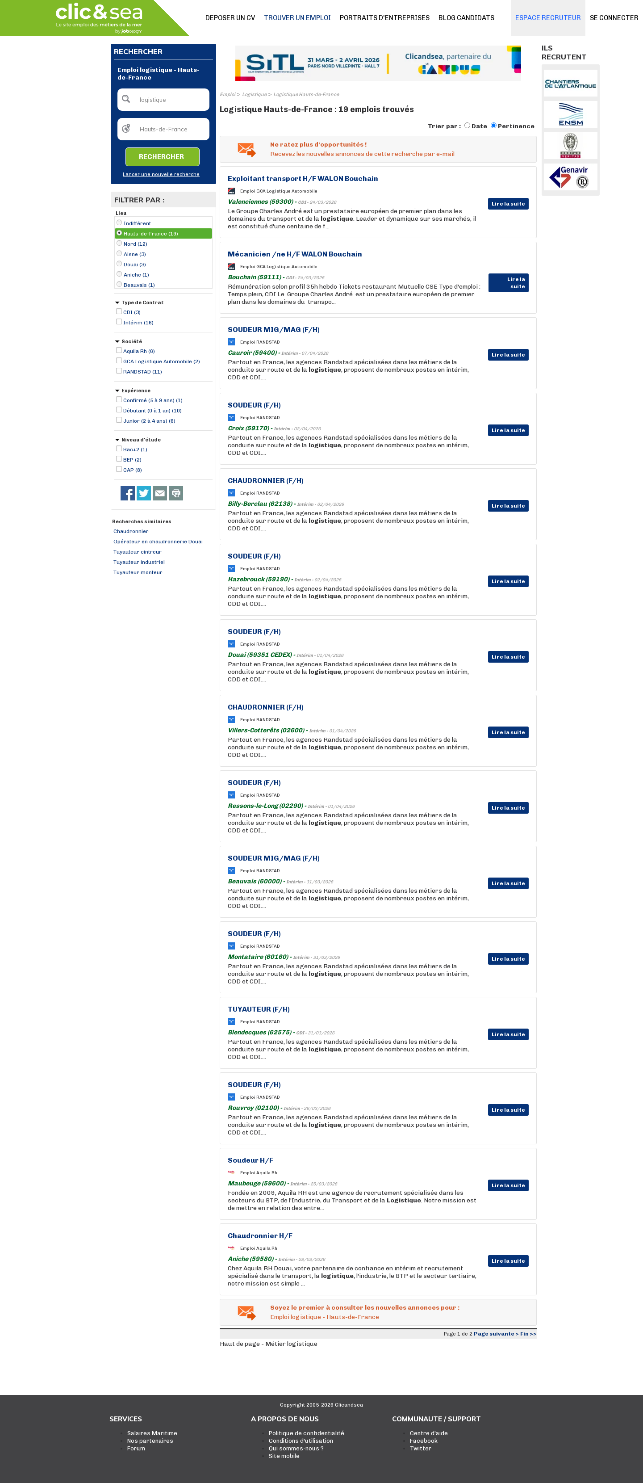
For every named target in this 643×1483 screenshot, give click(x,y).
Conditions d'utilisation (301, 1440)
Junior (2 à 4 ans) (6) (149, 421)
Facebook (424, 1440)
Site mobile (284, 1456)
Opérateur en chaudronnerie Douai (158, 541)
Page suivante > (496, 1334)
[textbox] (163, 99)
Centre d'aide (429, 1433)
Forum (136, 1448)
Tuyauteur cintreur (137, 552)
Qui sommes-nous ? (296, 1448)
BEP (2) (132, 460)
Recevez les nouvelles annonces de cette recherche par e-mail (362, 154)
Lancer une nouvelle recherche (161, 174)
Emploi (227, 94)
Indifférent (137, 223)
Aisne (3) (135, 254)
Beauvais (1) (139, 285)
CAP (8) (132, 470)
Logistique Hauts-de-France (306, 94)
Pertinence (516, 126)
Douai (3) (135, 264)
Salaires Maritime (152, 1433)
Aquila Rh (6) (139, 351)
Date (479, 126)
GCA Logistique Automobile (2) (161, 361)
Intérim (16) (138, 322)
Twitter (420, 1448)
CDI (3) (132, 312)
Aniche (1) (136, 275)
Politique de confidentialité (306, 1433)
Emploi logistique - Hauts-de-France (324, 1317)
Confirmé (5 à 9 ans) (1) (153, 400)
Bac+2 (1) (135, 449)
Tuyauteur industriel (139, 562)
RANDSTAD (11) (142, 372)
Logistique (254, 94)
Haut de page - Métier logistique (268, 1344)
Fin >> (528, 1334)
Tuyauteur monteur (138, 572)
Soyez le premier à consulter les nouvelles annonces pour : (364, 1307)
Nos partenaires (150, 1440)
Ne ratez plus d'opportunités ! (318, 144)
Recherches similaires (141, 522)
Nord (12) (135, 244)
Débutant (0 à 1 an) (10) (152, 411)
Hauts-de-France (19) (151, 234)
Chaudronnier (131, 531)
